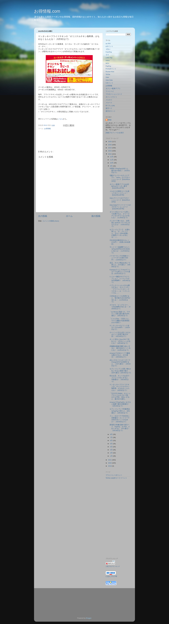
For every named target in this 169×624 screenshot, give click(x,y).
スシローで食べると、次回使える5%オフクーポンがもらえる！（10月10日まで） (120, 223)
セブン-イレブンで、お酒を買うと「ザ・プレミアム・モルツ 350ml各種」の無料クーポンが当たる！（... (120, 233)
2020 (110, 463)
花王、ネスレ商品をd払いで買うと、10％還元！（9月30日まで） (120, 264)
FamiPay (109, 52)
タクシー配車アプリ (113, 88)
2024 (110, 148)
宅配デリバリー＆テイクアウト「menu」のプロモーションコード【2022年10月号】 (120, 178)
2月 (111, 453)
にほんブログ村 (111, 576)
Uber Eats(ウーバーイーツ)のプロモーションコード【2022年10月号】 (120, 207)
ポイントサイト (111, 97)
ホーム (69, 216)
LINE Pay (109, 58)
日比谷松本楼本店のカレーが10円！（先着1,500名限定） (120, 242)
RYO (109, 120)
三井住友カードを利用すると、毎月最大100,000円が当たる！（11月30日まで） (120, 299)
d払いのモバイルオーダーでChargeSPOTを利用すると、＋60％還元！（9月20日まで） (120, 363)
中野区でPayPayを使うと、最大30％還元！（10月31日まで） (120, 170)
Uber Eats (109, 80)
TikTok (108, 74)
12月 (112, 157)
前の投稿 (95, 216)
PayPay (108, 66)
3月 (111, 450)
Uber (107, 77)
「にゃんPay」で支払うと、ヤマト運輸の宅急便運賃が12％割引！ (120, 320)
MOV (107, 63)
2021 (110, 460)
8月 (111, 434)
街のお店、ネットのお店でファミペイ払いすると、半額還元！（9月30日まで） (119, 378)
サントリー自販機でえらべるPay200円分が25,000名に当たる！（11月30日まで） (120, 250)
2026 (110, 141)
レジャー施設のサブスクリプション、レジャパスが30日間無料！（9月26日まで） (120, 279)
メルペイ (109, 103)
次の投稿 (42, 216)
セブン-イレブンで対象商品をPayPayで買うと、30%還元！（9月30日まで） (120, 411)
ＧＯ (107, 55)
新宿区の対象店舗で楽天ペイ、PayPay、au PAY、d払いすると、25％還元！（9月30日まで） (120, 427)
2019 (110, 466)
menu (108, 60)
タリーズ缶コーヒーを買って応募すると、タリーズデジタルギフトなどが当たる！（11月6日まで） (119, 215)
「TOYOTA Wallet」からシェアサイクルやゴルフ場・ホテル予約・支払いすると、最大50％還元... (120, 396)
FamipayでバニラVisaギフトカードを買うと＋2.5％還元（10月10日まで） (120, 271)
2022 (110, 154)
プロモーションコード (114, 94)
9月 (111, 166)
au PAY (108, 43)
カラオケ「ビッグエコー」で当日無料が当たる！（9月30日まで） (120, 307)
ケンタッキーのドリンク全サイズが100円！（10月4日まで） (120, 327)
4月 (111, 447)
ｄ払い (108, 49)
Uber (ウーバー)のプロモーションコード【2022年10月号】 (120, 200)
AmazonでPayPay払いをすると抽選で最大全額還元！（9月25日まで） (120, 404)
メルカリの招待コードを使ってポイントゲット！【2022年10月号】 (119, 193)
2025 (110, 145)
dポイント (109, 46)
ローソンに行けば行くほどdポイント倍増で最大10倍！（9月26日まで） (120, 334)
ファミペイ (110, 91)
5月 (111, 444)
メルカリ (109, 100)
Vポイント (109, 83)
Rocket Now (110, 72)
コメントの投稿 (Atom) (50, 221)
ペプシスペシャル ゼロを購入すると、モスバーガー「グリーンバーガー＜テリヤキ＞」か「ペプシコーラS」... (120, 289)
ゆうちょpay (110, 105)
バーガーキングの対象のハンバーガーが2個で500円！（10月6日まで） (119, 258)
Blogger (88, 618)
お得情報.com (47, 11)
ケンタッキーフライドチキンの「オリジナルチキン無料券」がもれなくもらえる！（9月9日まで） (119, 387)
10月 (112, 163)
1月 (111, 456)
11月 (112, 160)
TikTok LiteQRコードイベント (116, 478)
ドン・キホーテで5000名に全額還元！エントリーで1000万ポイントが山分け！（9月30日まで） (120, 419)
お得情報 (47, 129)
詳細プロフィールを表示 (115, 133)
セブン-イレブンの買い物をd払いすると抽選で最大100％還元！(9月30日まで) (120, 370)
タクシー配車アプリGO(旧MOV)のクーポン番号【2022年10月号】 (119, 186)
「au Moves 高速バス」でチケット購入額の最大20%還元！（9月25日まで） (120, 313)
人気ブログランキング (113, 566)
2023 (110, 151)
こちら (60, 119)
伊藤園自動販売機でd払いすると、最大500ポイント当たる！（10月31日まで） (120, 348)
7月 (111, 437)
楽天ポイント (110, 111)
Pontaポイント (111, 69)
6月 (111, 440)
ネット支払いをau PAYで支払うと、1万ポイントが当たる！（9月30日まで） (120, 341)
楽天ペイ (109, 108)
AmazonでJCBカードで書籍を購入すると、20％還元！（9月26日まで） (120, 355)
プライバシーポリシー (114, 475)
